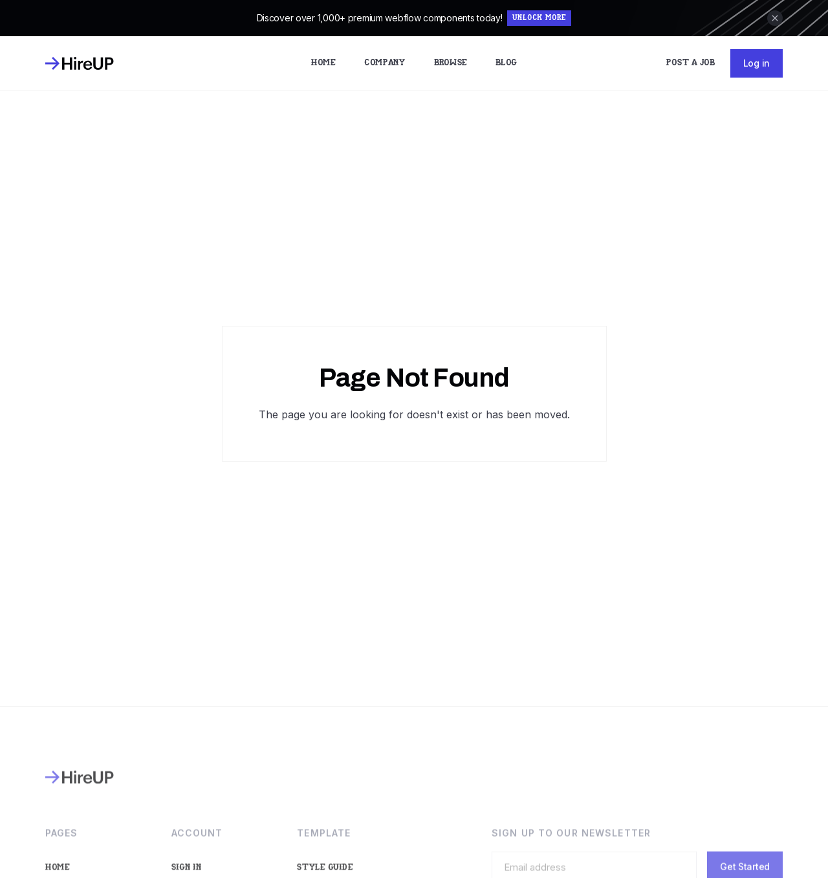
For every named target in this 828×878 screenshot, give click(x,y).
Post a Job (690, 63)
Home (323, 63)
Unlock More (539, 18)
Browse (450, 63)
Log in (756, 63)
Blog (506, 63)
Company (385, 63)
